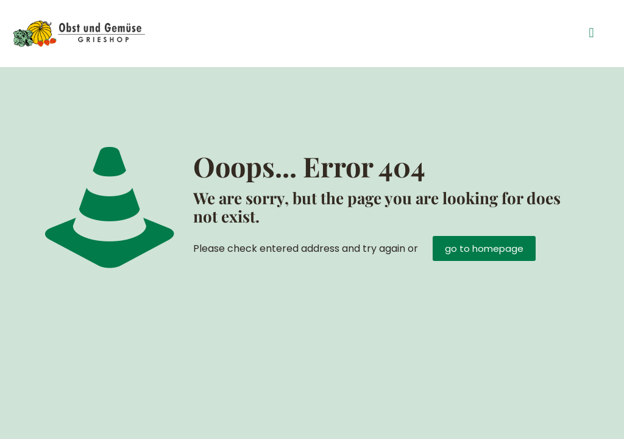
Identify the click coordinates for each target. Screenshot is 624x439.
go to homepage (484, 248)
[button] (591, 33)
